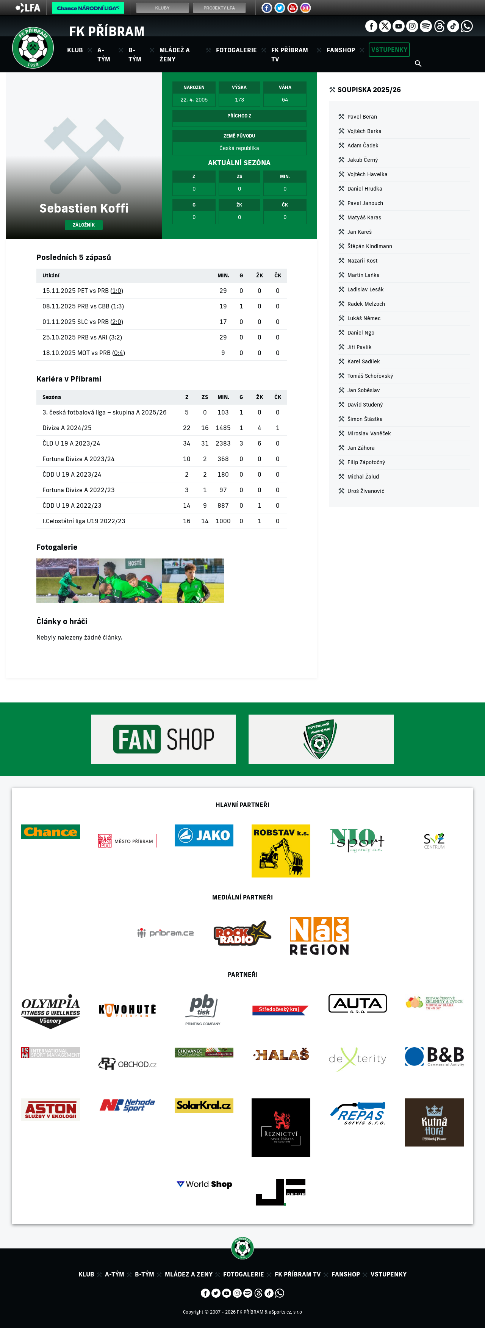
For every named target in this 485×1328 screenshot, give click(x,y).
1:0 (116, 290)
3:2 (115, 337)
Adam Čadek (363, 145)
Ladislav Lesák (365, 289)
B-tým (144, 1274)
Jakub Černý (362, 159)
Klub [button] (75, 50)
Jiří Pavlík (359, 347)
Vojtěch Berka (364, 131)
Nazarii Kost (362, 260)
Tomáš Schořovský (370, 375)
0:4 (118, 353)
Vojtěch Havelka (367, 174)
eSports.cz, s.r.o (285, 1312)
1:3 (117, 306)
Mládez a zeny (189, 1274)
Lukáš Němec (363, 318)
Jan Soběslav (363, 390)
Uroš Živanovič (365, 491)
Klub (86, 1274)
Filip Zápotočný (366, 462)
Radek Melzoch (366, 303)
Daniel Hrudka (364, 188)
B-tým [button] (134, 54)
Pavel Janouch (365, 203)
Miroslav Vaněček (369, 433)
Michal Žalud (363, 476)
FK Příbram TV (289, 54)
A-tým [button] (103, 54)
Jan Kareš (359, 231)
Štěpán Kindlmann (369, 246)
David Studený (365, 404)
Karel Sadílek (363, 361)
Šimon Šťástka (365, 419)
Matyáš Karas (364, 217)
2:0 (116, 321)
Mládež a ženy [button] (175, 54)
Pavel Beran (362, 116)
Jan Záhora (361, 447)
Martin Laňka (363, 275)
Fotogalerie (236, 50)
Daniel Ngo (360, 332)
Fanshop (341, 50)
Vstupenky (389, 49)
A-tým (114, 1274)
